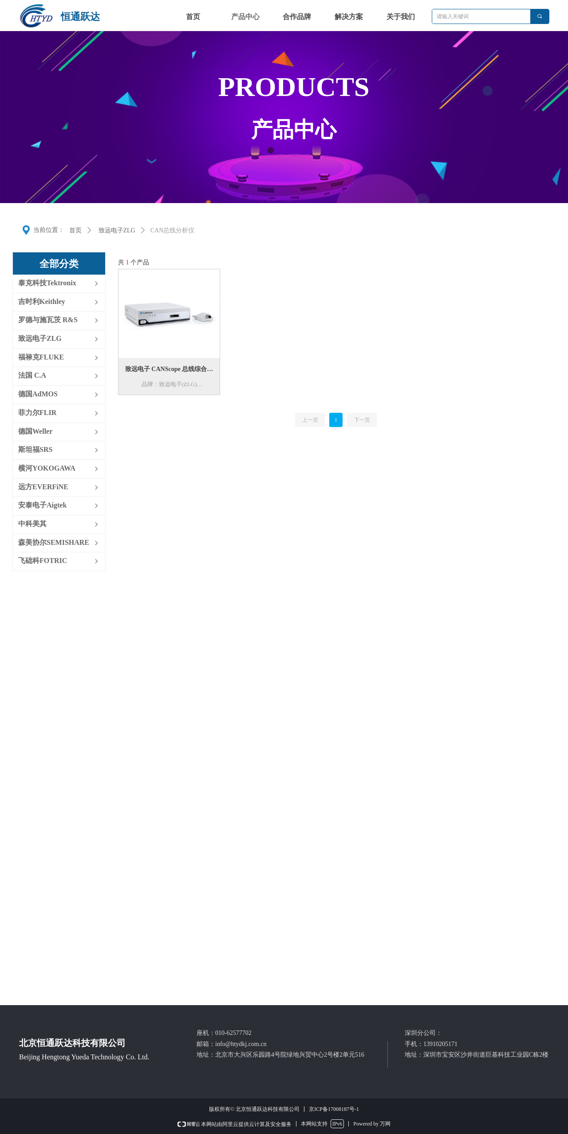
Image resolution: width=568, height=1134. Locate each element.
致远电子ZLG (117, 230)
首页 (75, 230)
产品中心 (245, 16)
